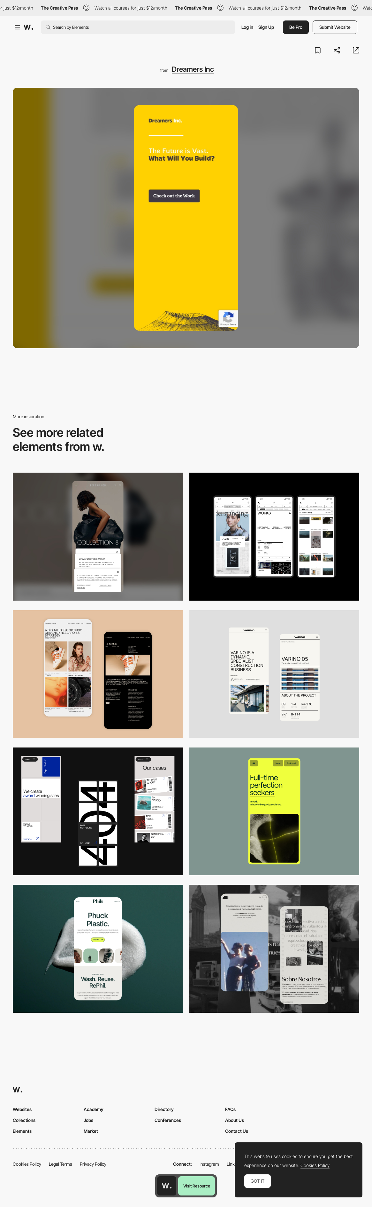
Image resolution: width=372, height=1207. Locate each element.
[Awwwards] (28, 27)
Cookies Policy (27, 1164)
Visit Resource (196, 1185)
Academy (93, 1109)
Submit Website (335, 27)
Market (91, 1131)
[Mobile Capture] (98, 674)
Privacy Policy (93, 1164)
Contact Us (236, 1131)
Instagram (209, 1164)
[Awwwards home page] (166, 1185)
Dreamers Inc (193, 69)
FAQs (230, 1109)
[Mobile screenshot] (274, 948)
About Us (234, 1120)
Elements (22, 1131)
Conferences (168, 1120)
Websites (22, 1109)
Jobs (88, 1120)
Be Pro (295, 27)
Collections (24, 1120)
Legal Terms (60, 1164)
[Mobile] (98, 536)
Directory (164, 1109)
